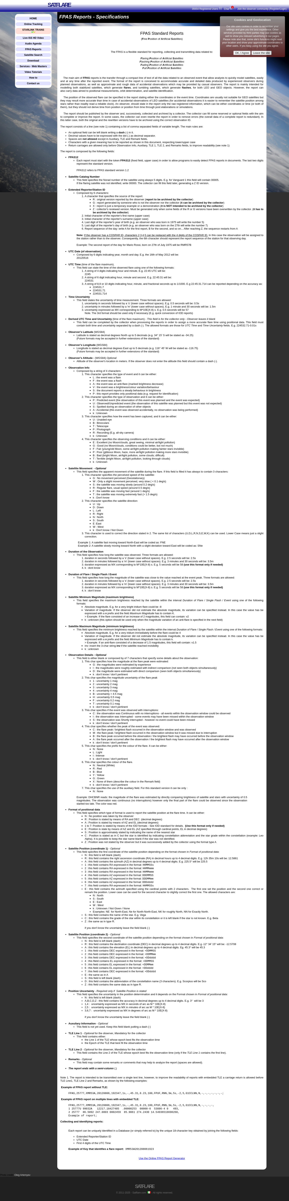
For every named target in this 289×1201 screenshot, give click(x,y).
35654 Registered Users (207, 9)
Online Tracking (33, 24)
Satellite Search (33, 55)
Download (33, 60)
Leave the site (261, 52)
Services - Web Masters (33, 66)
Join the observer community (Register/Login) (262, 9)
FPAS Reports (33, 49)
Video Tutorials (33, 72)
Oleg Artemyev (22, 1175)
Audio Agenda (33, 43)
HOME (33, 18)
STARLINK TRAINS (33, 30)
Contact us (33, 83)
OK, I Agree (242, 52)
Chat (229, 9)
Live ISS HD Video (33, 38)
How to (33, 77)
